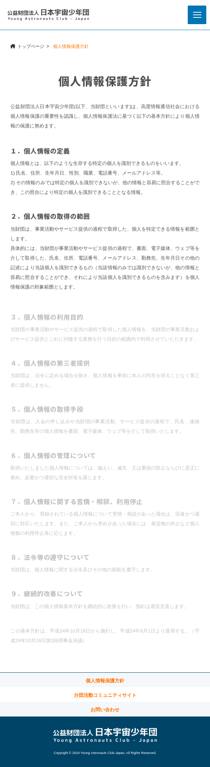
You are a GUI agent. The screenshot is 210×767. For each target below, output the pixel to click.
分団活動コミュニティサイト (105, 695)
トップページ (30, 46)
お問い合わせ (105, 709)
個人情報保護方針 (105, 680)
